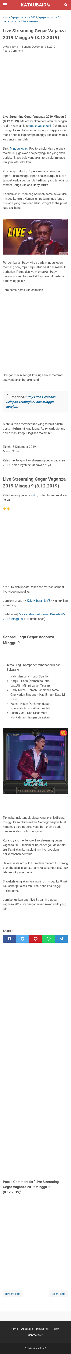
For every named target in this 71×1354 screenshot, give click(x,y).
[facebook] (9, 939)
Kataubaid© (35, 5)
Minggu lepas (19, 148)
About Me (27, 1328)
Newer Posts (12, 1293)
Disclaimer (42, 1328)
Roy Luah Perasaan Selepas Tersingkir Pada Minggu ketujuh (30, 401)
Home (14, 1328)
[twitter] (22, 939)
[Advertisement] (35, 84)
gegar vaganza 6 (40, 126)
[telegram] (61, 939)
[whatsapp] (48, 939)
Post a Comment (13, 50)
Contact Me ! (35, 1335)
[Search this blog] (66, 5)
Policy (55, 1328)
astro (34, 495)
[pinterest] (35, 939)
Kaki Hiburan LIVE (38, 600)
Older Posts (58, 1293)
